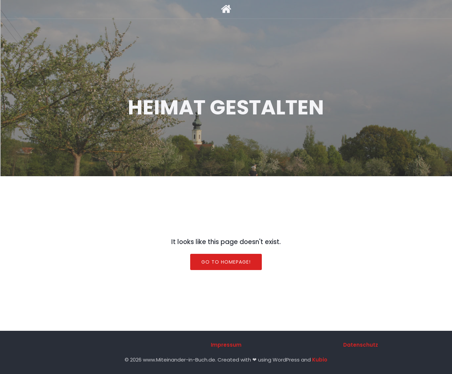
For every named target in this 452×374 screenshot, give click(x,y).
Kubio (319, 359)
